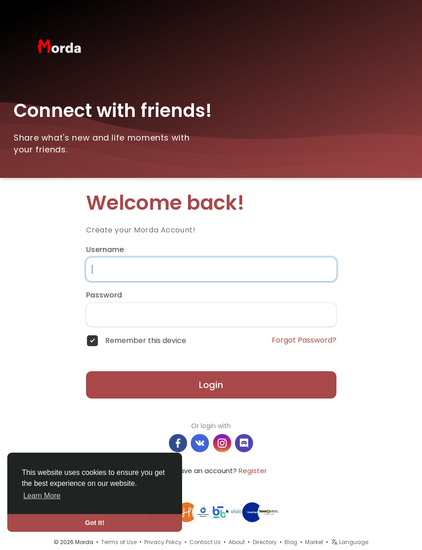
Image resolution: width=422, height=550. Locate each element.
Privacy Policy (163, 542)
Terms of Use (119, 542)
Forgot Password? (304, 340)
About (237, 542)
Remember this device (145, 341)
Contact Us (205, 542)
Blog (291, 542)
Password (104, 295)
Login (211, 384)
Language (349, 542)
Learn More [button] (42, 496)
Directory (265, 542)
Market (314, 542)
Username (105, 250)
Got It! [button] (94, 522)
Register (253, 470)
